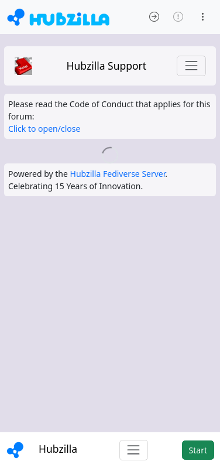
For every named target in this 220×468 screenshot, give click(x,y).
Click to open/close (44, 128)
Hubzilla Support (107, 66)
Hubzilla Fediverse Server (118, 173)
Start (198, 450)
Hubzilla (58, 449)
